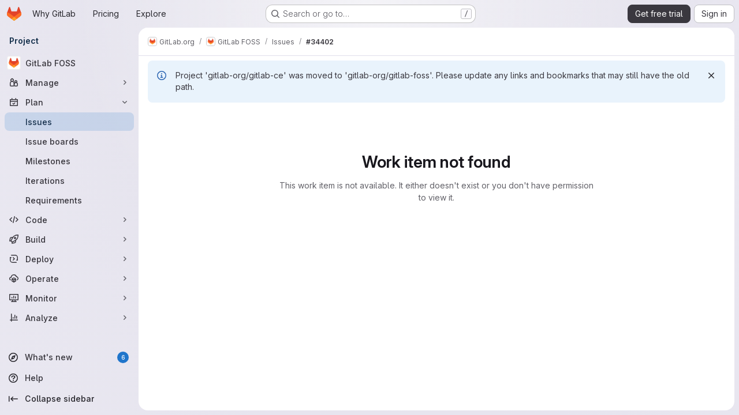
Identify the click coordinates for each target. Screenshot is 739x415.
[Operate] (69, 278)
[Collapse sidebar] (69, 399)
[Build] (69, 239)
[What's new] (69, 357)
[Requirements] (69, 200)
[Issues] (69, 121)
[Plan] (69, 102)
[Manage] (69, 82)
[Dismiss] (711, 75)
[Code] (69, 219)
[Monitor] (69, 298)
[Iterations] (69, 180)
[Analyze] (69, 317)
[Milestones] (69, 161)
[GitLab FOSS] (69, 63)
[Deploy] (69, 259)
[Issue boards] (69, 141)
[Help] (69, 378)
